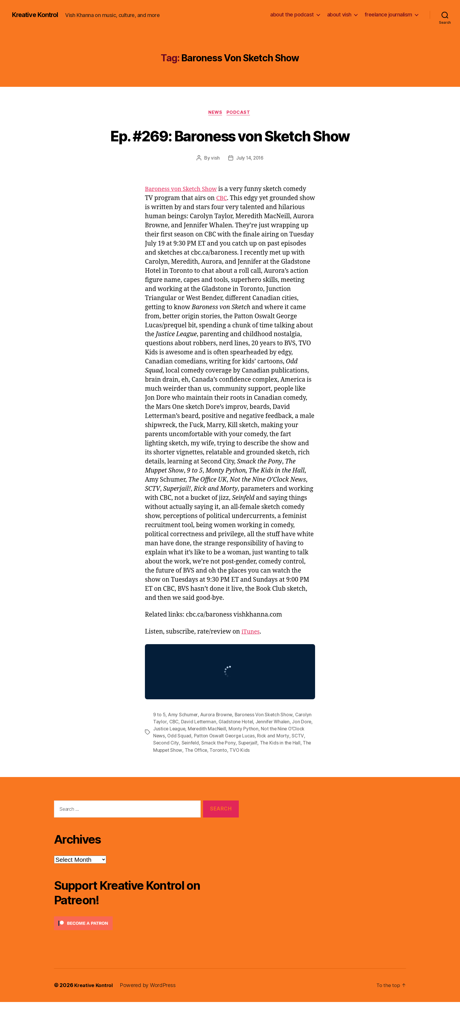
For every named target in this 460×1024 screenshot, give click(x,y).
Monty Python (258, 751)
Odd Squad (198, 758)
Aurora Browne (216, 737)
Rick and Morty (293, 758)
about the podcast (292, 14)
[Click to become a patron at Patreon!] (146, 945)
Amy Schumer (183, 737)
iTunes (251, 654)
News (215, 113)
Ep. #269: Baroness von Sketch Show (230, 146)
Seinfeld (205, 765)
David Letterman (199, 744)
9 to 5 (159, 737)
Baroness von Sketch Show (184, 211)
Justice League (182, 751)
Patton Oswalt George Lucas (243, 758)
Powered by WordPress (150, 1007)
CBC (222, 220)
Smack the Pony (234, 765)
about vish (339, 14)
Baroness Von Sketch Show (265, 737)
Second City (181, 765)
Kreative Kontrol (37, 14)
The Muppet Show (183, 772)
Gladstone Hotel (237, 744)
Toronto (239, 772)
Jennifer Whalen (274, 744)
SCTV (159, 765)
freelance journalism (388, 14)
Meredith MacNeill (221, 751)
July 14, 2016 (250, 180)
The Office (217, 772)
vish (214, 180)
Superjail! (263, 765)
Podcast (240, 113)
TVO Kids (261, 772)
